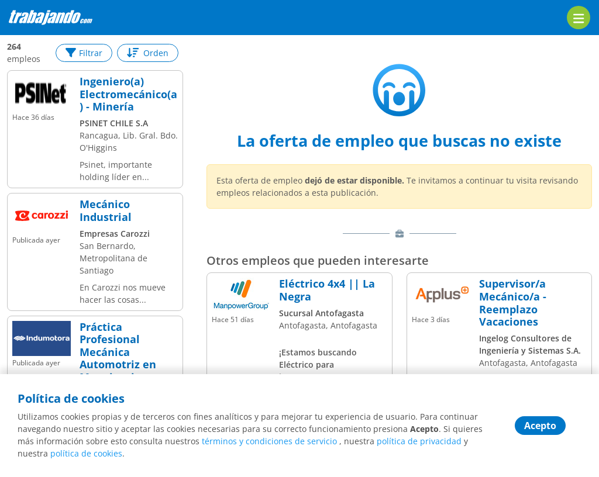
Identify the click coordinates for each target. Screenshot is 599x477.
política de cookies (86, 453)
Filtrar (84, 52)
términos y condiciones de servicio (269, 441)
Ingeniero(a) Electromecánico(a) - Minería (128, 94)
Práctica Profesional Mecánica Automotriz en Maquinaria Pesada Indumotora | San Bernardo (127, 371)
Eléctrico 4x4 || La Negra (327, 290)
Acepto (540, 425)
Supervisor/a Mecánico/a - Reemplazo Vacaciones (512, 303)
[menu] (578, 17)
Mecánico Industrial (106, 210)
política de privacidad (419, 441)
